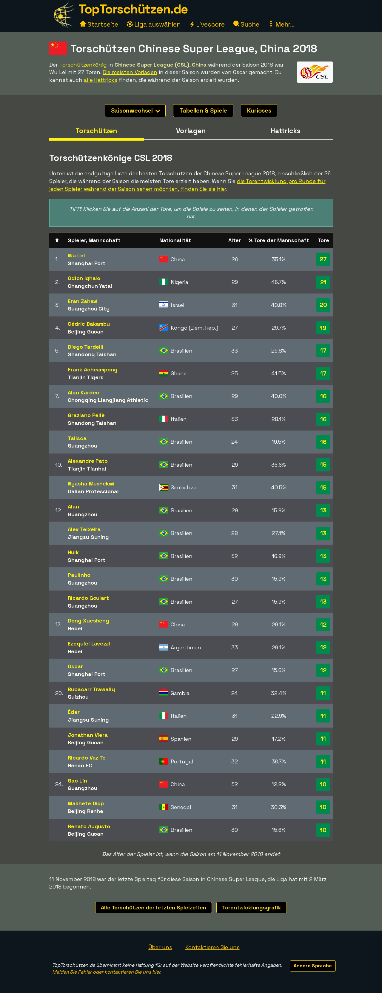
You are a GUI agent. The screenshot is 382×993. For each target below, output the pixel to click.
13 (323, 510)
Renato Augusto (89, 826)
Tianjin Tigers (86, 377)
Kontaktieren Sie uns (212, 947)
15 (323, 464)
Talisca (77, 438)
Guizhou (78, 696)
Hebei (75, 628)
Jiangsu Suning (88, 537)
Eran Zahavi (83, 301)
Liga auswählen (154, 24)
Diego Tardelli (86, 346)
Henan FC (80, 765)
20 (323, 305)
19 (323, 328)
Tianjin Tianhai (87, 468)
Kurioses (259, 110)
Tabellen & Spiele (203, 110)
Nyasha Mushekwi (91, 483)
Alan (73, 506)
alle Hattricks (100, 79)
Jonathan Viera (88, 734)
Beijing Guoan (86, 331)
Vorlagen (191, 130)
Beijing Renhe (85, 811)
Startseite (99, 24)
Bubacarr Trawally (91, 689)
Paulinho (79, 574)
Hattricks (285, 130)
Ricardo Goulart (88, 597)
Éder (74, 711)
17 (323, 350)
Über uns (160, 947)
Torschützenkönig (83, 64)
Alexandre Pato (88, 460)
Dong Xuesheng (88, 620)
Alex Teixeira (84, 529)
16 (323, 396)
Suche (246, 24)
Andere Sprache (313, 966)
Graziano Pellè (86, 415)
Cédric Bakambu (89, 323)
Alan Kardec (83, 392)
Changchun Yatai (90, 285)
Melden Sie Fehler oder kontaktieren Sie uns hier (106, 972)
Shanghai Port (86, 263)
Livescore (207, 24)
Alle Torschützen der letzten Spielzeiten (153, 907)
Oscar (75, 666)
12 (323, 624)
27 (323, 259)
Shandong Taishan (92, 354)
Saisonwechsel (135, 110)
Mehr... (281, 24)
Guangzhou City (89, 308)
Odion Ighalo (84, 278)
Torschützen (96, 130)
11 (323, 693)
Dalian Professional (93, 491)
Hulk (73, 552)
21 (323, 282)
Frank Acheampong (92, 369)
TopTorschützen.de (133, 9)
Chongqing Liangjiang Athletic (108, 399)
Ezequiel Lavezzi (89, 643)
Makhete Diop (86, 803)
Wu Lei (76, 255)
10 (323, 784)
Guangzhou (82, 445)
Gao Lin (77, 780)
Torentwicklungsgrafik (251, 907)
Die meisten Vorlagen (130, 72)
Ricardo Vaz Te (87, 757)
